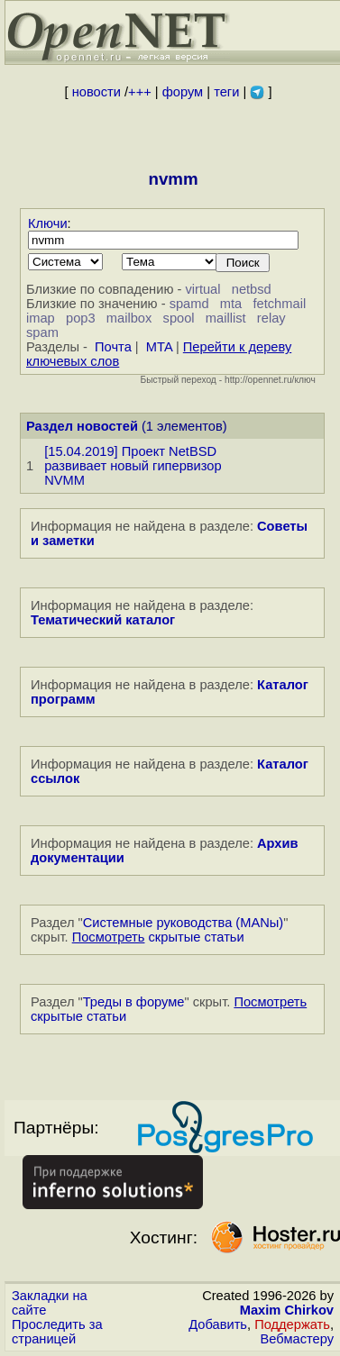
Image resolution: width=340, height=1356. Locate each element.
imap (40, 318)
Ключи (48, 223)
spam (42, 332)
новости (96, 92)
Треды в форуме (134, 1002)
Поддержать (292, 1324)
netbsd (251, 289)
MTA (159, 347)
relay (271, 318)
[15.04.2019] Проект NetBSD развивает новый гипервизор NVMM (132, 465)
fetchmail (280, 303)
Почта (113, 347)
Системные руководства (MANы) (183, 922)
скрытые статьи (158, 937)
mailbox (129, 318)
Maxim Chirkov (287, 1310)
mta (231, 303)
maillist (226, 318)
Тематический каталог (103, 620)
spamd (189, 303)
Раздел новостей (82, 426)
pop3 (81, 318)
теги (226, 92)
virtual (202, 289)
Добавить (217, 1324)
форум (182, 92)
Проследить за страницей (57, 1331)
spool (179, 318)
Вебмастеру (297, 1339)
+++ (140, 92)
